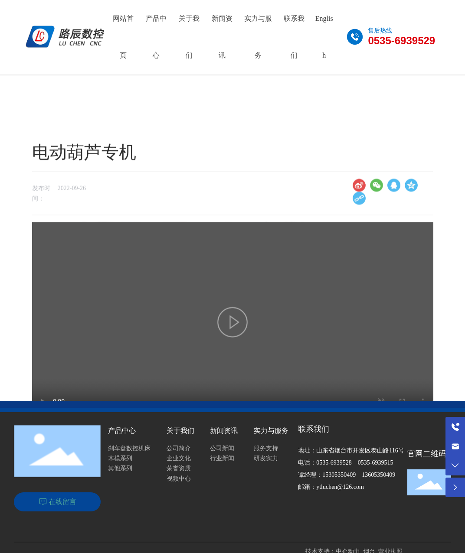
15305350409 (339, 475)
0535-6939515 (375, 462)
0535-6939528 (334, 462)
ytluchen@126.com (340, 487)
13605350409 (378, 475)
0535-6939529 (401, 40)
